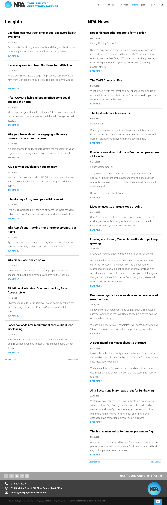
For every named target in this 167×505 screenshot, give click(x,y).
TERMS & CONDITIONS (97, 501)
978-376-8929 (18, 483)
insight (135, 5)
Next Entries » (73, 359)
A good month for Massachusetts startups (118, 342)
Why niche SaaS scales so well (27, 260)
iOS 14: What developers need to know (32, 166)
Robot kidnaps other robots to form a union (118, 32)
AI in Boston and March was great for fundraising (122, 390)
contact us (153, 5)
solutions (110, 5)
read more (13, 56)
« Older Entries (11, 359)
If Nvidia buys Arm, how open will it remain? (35, 199)
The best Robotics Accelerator (110, 113)
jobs (143, 5)
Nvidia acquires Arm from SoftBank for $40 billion (40, 65)
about (96, 5)
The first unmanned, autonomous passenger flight (122, 431)
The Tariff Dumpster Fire (106, 80)
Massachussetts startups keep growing (116, 206)
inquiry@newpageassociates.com (28, 492)
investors (124, 5)
